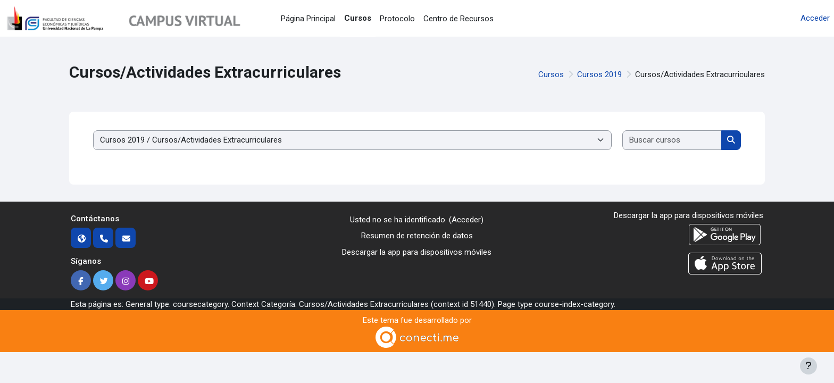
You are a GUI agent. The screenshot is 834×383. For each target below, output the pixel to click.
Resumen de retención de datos (417, 235)
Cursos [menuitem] (357, 18)
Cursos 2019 (599, 74)
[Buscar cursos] (672, 140)
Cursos (551, 74)
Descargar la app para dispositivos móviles (416, 252)
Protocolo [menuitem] (397, 18)
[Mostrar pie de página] (808, 365)
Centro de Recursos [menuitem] (458, 18)
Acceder (815, 18)
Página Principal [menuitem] (308, 18)
